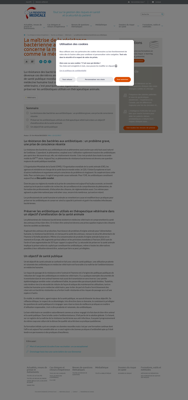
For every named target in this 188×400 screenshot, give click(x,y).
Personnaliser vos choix (95, 79)
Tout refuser (67, 79)
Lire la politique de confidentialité (73, 70)
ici (116, 66)
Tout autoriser (122, 79)
